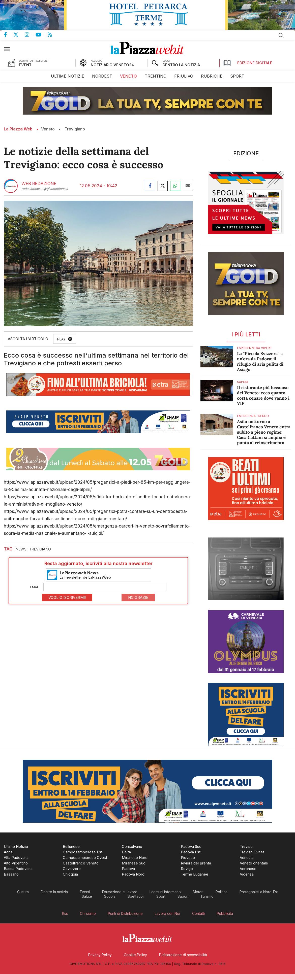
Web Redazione (38, 184)
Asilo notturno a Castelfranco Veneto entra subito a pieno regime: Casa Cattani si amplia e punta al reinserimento (263, 432)
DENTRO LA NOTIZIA (181, 64)
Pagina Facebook (8, 34)
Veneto (48, 128)
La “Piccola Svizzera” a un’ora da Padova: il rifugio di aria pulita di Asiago (260, 361)
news (21, 549)
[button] (9, 49)
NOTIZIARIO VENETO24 (112, 64)
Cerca (281, 35)
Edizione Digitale (247, 63)
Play (61, 339)
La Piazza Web (18, 128)
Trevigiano (75, 128)
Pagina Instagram (30, 34)
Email (35, 587)
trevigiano (40, 549)
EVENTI (26, 64)
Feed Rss (53, 34)
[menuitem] (67, 76)
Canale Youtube (42, 34)
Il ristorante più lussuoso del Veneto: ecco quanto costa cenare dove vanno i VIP (263, 395)
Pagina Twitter (19, 34)
